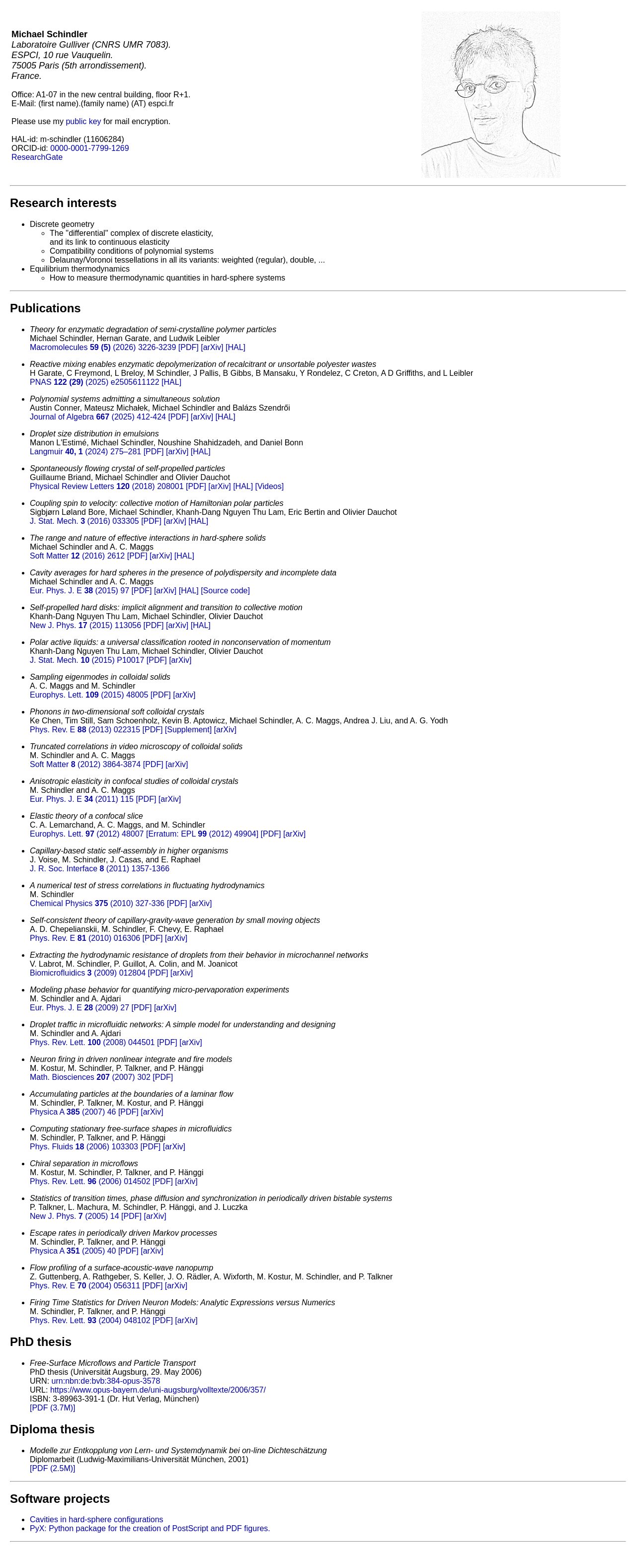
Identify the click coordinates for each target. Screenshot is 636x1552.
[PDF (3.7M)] (53, 1408)
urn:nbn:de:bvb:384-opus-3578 (106, 1381)
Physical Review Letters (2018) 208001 (107, 486)
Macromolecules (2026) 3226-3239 (103, 347)
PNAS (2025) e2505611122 (94, 382)
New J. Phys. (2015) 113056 (85, 625)
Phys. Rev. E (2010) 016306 (85, 938)
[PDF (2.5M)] (53, 1468)
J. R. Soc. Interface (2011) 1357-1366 (99, 868)
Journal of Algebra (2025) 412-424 (98, 417)
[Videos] (269, 486)
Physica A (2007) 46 (73, 1112)
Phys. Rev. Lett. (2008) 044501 (92, 1042)
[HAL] (235, 347)
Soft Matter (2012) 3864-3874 (85, 764)
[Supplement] (188, 729)
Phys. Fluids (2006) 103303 (84, 1146)
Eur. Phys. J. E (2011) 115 (82, 799)
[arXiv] (212, 347)
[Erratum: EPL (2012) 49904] (202, 834)
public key (83, 121)
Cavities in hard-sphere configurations (96, 1519)
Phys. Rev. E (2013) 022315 (85, 729)
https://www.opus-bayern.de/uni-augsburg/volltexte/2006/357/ (158, 1390)
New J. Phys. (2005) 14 (74, 1216)
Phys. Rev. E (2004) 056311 (85, 1285)
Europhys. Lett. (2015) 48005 (89, 695)
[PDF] (188, 347)
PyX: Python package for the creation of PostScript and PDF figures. (150, 1528)
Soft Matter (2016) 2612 (77, 556)
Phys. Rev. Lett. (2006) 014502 (90, 1181)
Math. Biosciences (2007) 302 (90, 1077)
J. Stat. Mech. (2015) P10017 (87, 660)
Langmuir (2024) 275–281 (85, 451)
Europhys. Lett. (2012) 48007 (87, 834)
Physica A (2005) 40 (73, 1251)
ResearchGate (37, 157)
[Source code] (225, 590)
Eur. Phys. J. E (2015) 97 (79, 590)
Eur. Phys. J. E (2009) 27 (79, 1007)
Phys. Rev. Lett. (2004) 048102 (90, 1320)
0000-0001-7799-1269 (89, 148)
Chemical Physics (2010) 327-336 (97, 903)
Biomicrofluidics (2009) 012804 (88, 973)
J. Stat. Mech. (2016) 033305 (84, 521)
